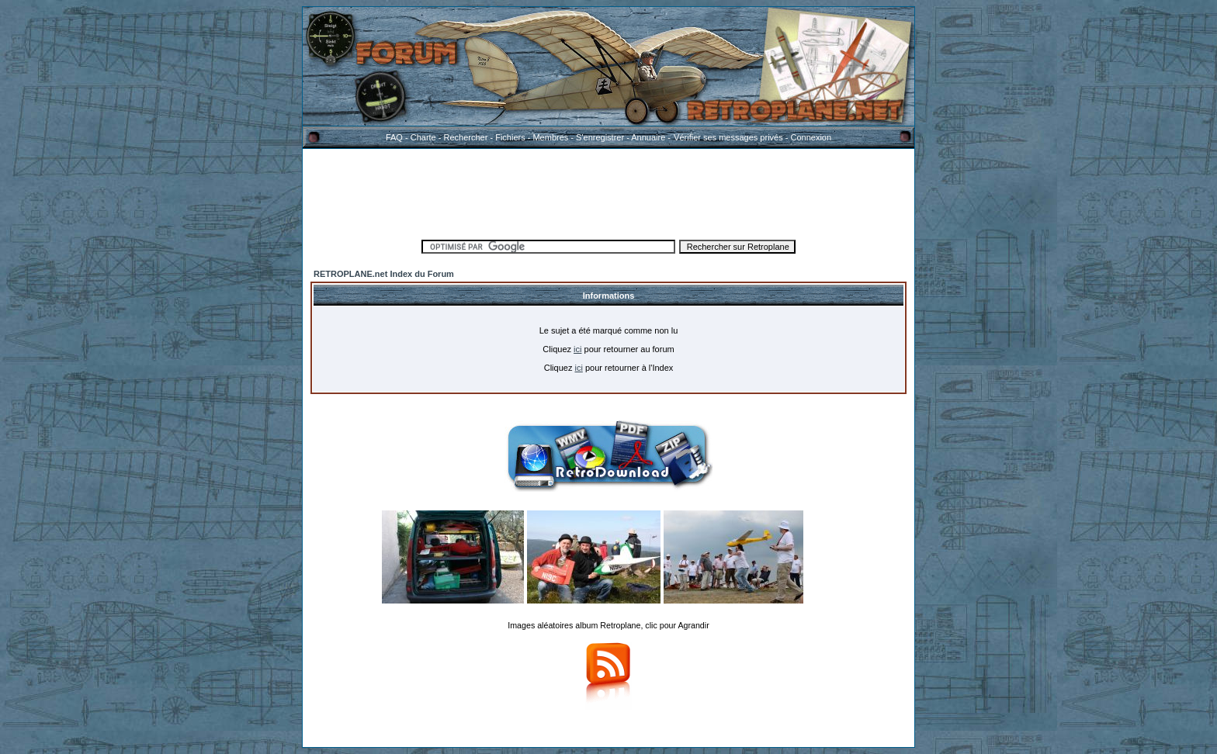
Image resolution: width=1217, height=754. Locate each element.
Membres (550, 137)
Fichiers (510, 137)
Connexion (810, 137)
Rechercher (466, 137)
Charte (423, 137)
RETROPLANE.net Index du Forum (384, 273)
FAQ (394, 137)
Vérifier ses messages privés (728, 137)
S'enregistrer (600, 137)
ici (577, 349)
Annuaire (648, 137)
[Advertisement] (608, 192)
